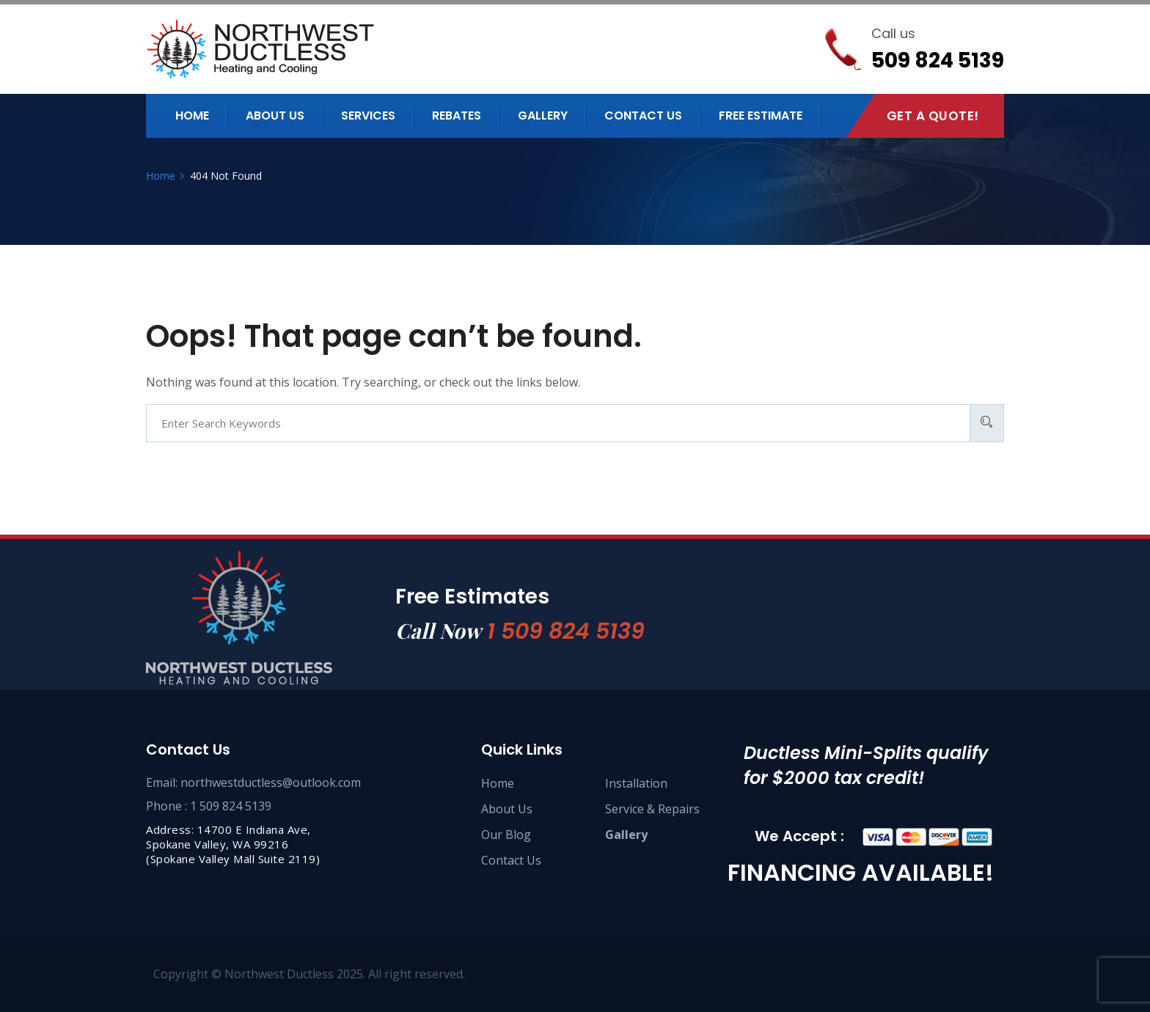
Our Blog (506, 834)
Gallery (543, 115)
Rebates (456, 115)
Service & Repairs (652, 809)
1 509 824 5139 (566, 631)
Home (192, 115)
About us (275, 115)
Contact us (643, 115)
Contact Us (511, 860)
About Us (506, 809)
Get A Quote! (933, 116)
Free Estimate (760, 115)
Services (368, 115)
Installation (636, 783)
